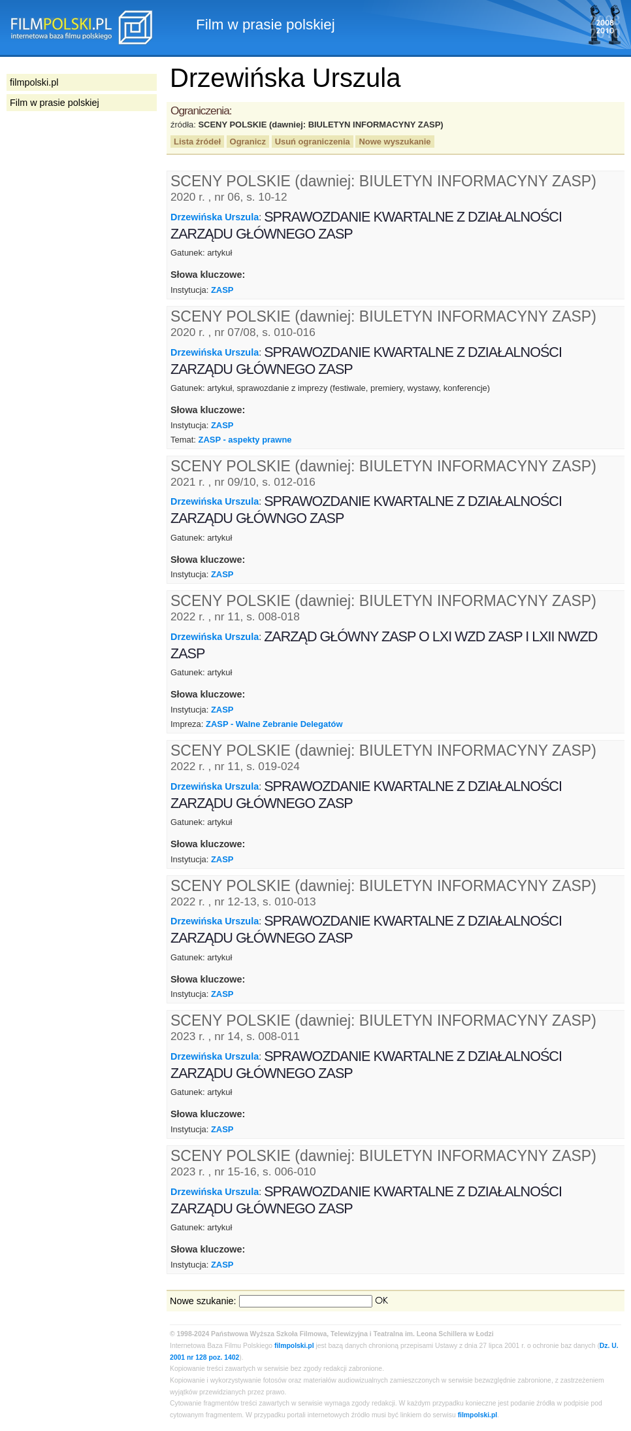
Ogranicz (248, 141)
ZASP (222, 290)
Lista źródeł (197, 141)
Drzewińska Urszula (214, 217)
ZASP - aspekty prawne (244, 440)
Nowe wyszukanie (394, 141)
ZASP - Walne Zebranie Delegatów (274, 724)
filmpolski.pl (294, 1345)
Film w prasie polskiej (54, 102)
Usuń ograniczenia (312, 141)
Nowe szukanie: (203, 1301)
